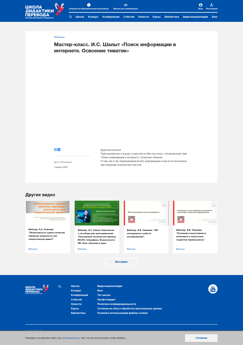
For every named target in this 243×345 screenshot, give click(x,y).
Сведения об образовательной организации (89, 9)
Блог (215, 16)
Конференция (110, 16)
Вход (200, 9)
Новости (143, 16)
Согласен (201, 338)
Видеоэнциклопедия (195, 16)
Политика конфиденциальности (116, 304)
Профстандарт (106, 299)
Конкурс (93, 16)
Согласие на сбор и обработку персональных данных (129, 308)
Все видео (121, 261)
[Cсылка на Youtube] (213, 289)
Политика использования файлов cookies (122, 313)
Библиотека (172, 16)
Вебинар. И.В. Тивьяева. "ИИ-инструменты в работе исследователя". (143, 233)
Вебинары (59, 37)
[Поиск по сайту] (71, 17)
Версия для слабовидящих (125, 9)
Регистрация (212, 9)
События (129, 16)
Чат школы (103, 295)
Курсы (157, 16)
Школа (80, 16)
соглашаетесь (70, 338)
